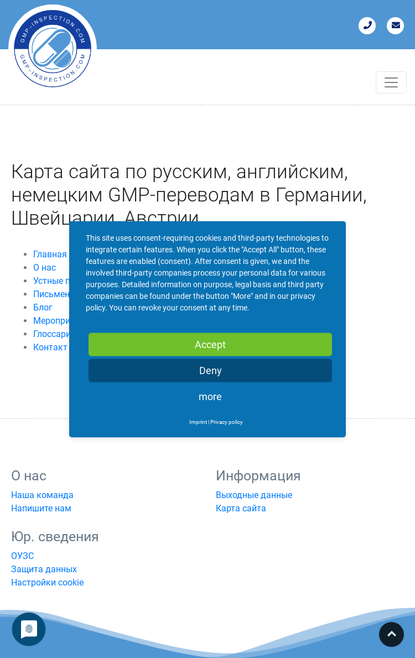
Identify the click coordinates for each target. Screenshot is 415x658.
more (210, 396)
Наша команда (42, 495)
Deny (210, 370)
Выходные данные (254, 495)
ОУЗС (22, 556)
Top (391, 634)
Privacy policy (226, 421)
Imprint (198, 421)
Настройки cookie (47, 582)
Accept (210, 344)
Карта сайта (241, 508)
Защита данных (44, 569)
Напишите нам (41, 508)
